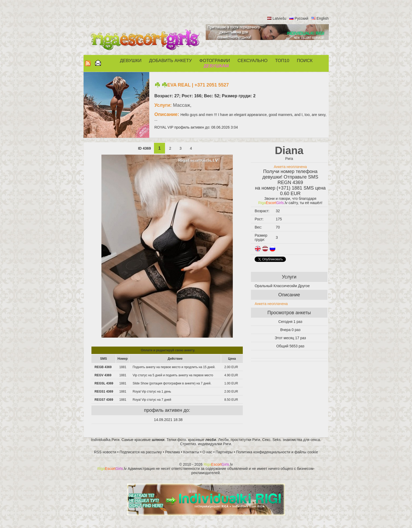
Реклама (172, 452)
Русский (301, 18)
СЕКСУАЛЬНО (252, 60)
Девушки (130, 60)
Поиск (305, 60)
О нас (207, 452)
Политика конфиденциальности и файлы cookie (277, 452)
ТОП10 (282, 60)
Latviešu (279, 18)
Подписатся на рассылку (141, 452)
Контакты (191, 452)
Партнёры (224, 452)
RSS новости (105, 452)
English (323, 18)
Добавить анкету (170, 60)
